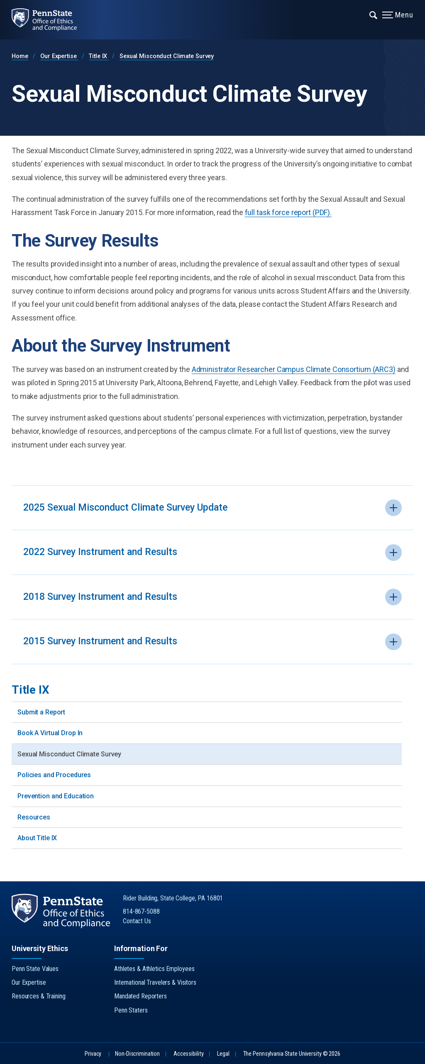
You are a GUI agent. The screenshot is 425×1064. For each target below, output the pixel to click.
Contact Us (137, 921)
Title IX (99, 56)
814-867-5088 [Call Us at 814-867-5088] (141, 911)
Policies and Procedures (54, 775)
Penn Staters (131, 1010)
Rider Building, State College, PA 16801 (173, 898)
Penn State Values (35, 969)
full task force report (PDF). (288, 212)
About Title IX (37, 838)
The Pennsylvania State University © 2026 (291, 1053)
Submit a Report (41, 712)
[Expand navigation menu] (373, 14)
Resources (33, 817)
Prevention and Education (55, 796)
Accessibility (188, 1053)
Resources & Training (39, 996)
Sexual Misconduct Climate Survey (167, 56)
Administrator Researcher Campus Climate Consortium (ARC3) (294, 369)
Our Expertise (59, 56)
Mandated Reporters (140, 996)
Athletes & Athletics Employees (154, 969)
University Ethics (40, 948)
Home (20, 56)
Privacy (93, 1053)
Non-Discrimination (137, 1053)
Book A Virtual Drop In (50, 733)
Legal (223, 1053)
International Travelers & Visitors (155, 982)
